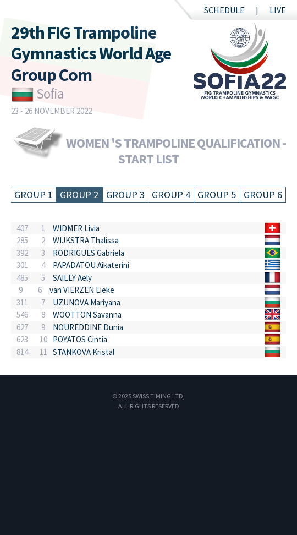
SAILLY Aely (72, 277)
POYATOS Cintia (80, 339)
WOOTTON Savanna (87, 314)
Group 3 (125, 194)
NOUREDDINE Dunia (88, 327)
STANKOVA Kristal (83, 352)
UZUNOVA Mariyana (86, 302)
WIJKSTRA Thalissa (86, 240)
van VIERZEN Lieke (82, 290)
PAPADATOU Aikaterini (91, 265)
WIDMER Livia (76, 228)
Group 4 (171, 194)
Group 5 (216, 194)
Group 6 (263, 194)
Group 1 (33, 194)
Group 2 (79, 194)
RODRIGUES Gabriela (88, 253)
